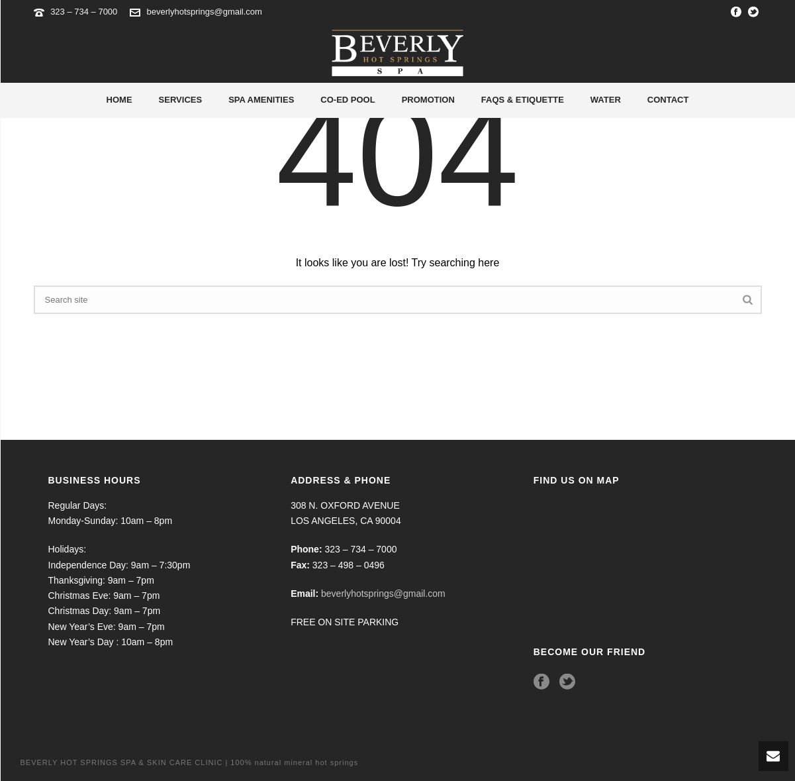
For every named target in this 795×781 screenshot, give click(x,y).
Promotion (428, 100)
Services (181, 100)
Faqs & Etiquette (522, 100)
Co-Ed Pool (347, 100)
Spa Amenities (261, 100)
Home (119, 100)
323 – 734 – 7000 (85, 12)
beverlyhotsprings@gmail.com (204, 12)
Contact (668, 100)
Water (605, 100)
